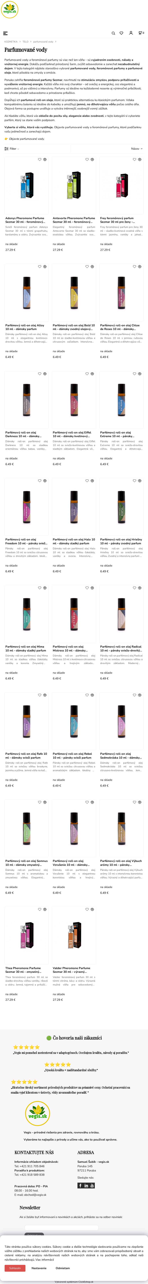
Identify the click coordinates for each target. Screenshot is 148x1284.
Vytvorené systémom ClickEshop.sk (74, 1281)
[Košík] (141, 33)
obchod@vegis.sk (35, 1195)
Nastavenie (39, 1268)
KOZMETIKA (11, 41)
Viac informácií (44, 1260)
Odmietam (63, 1268)
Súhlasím (15, 1268)
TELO (25, 41)
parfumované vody (43, 41)
